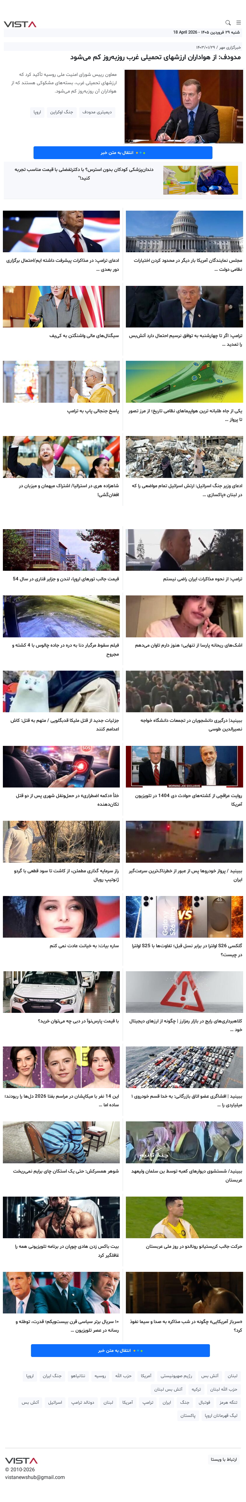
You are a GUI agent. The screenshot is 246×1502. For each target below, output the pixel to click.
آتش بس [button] (210, 1376)
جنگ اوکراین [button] (61, 112)
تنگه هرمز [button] (228, 1403)
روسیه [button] (100, 1376)
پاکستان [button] (188, 1416)
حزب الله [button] (123, 1376)
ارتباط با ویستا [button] (224, 1460)
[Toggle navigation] (238, 23)
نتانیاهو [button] (78, 1376)
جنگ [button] (184, 1403)
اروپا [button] (37, 112)
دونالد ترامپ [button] (82, 1403)
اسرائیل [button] (55, 1403)
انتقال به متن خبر (123, 152)
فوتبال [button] (204, 1403)
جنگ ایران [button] (52, 1376)
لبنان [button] (232, 1376)
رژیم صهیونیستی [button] (176, 1376)
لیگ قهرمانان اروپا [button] (221, 1416)
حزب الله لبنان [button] (223, 1389)
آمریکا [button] (146, 1376)
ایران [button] (167, 1403)
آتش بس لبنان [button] (168, 1389)
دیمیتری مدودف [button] (97, 112)
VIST (20, 22)
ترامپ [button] (147, 1403)
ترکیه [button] (196, 1389)
